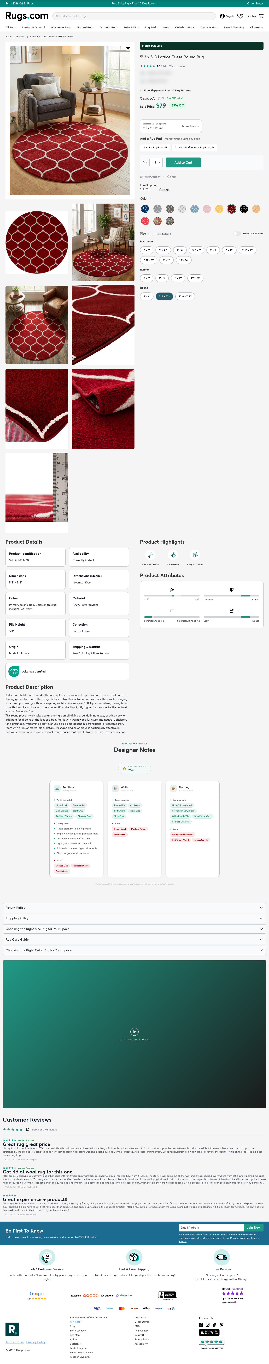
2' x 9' (162, 278)
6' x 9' (213, 250)
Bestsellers (75, 1343)
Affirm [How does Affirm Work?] (73, 1339)
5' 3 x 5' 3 (164, 296)
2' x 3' (147, 250)
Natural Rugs (85, 27)
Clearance (257, 27)
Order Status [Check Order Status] (141, 1321)
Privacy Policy (245, 1234)
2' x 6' (147, 278)
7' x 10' (229, 250)
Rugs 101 (139, 1334)
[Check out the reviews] (212, 1344)
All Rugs (10, 27)
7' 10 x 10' (247, 250)
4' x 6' (180, 250)
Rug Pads (151, 27)
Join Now (254, 1227)
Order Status (255, 3)
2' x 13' (178, 278)
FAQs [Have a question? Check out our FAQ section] (137, 1326)
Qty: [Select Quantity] (145, 162)
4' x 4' (147, 296)
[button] (128, 48)
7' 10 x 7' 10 (185, 296)
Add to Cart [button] (183, 162)
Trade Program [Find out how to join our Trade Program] (78, 1348)
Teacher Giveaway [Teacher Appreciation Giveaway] (80, 1356)
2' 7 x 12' (195, 278)
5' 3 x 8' (196, 250)
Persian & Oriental (33, 27)
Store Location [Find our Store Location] (78, 1330)
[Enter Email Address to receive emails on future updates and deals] (211, 1227)
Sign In (227, 16)
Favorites (246, 16)
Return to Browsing (15, 36)
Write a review (177, 66)
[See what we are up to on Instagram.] (208, 1325)
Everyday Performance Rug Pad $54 (194, 147)
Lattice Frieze (48, 36)
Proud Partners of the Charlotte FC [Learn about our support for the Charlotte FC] (89, 1317)
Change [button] (164, 189)
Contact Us (140, 1317)
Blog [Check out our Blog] (72, 1326)
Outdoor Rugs (109, 27)
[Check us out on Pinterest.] (221, 1325)
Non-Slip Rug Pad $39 (155, 147)
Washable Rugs (61, 27)
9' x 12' (166, 260)
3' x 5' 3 (163, 250)
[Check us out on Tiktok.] (214, 1325)
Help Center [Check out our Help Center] (141, 1330)
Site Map (75, 1334)
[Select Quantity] (156, 162)
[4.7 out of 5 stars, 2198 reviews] (153, 66)
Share (171, 176)
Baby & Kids (131, 27)
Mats (166, 27)
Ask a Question (150, 176)
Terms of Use (14, 1342)
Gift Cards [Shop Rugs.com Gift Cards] (75, 1321)
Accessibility (141, 1343)
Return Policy (141, 1339)
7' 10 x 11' (149, 260)
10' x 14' (183, 260)
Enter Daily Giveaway (81, 1352)
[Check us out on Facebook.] (201, 1325)
